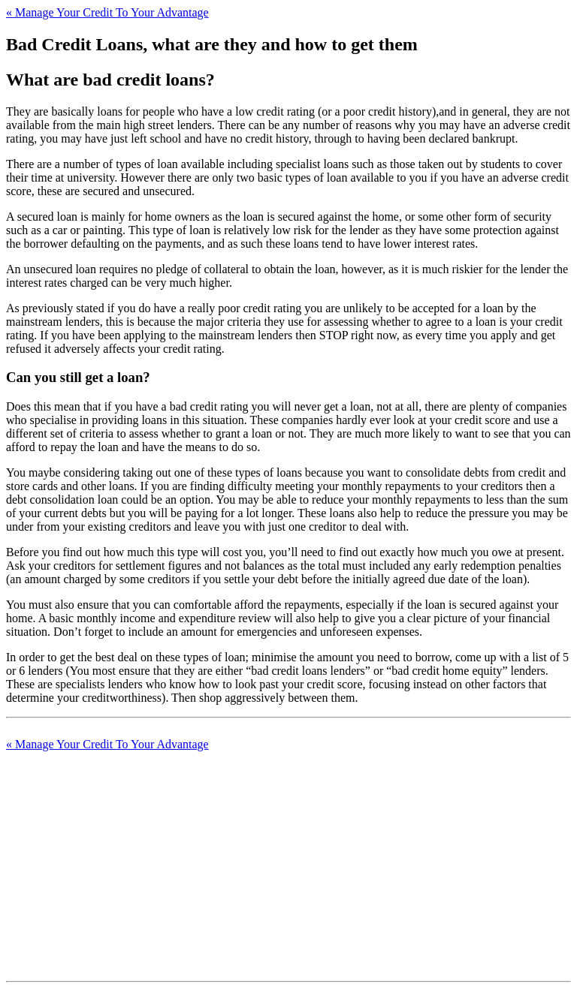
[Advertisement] (288, 856)
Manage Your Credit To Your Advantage (107, 12)
